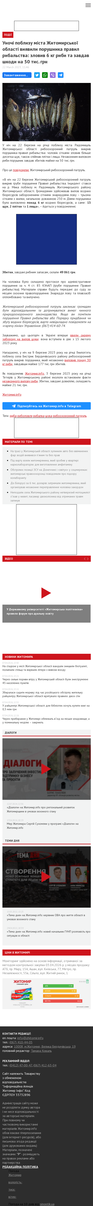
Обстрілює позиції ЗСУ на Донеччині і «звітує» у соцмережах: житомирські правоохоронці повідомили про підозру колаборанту (49, 474)
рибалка (38, 416)
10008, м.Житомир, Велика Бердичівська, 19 (45, 1046)
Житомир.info (34, 373)
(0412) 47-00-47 (21, 1065)
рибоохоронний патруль (70, 416)
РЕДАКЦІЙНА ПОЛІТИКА (20, 1167)
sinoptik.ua (47, 1204)
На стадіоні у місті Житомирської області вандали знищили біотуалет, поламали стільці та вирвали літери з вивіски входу (44, 668)
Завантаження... (16, 75)
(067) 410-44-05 (21, 1042)
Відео (9, 559)
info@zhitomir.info (30, 1038)
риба (13, 416)
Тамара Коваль (41, 1051)
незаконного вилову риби (20, 381)
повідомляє (21, 170)
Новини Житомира (19, 657)
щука (48, 416)
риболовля (24, 416)
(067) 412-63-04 (44, 1065)
